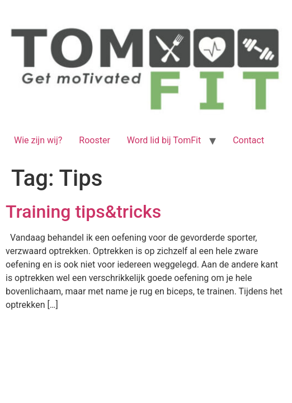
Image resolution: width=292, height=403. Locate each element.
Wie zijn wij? (38, 140)
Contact (248, 140)
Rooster (94, 140)
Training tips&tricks (83, 211)
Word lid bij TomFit (164, 140)
